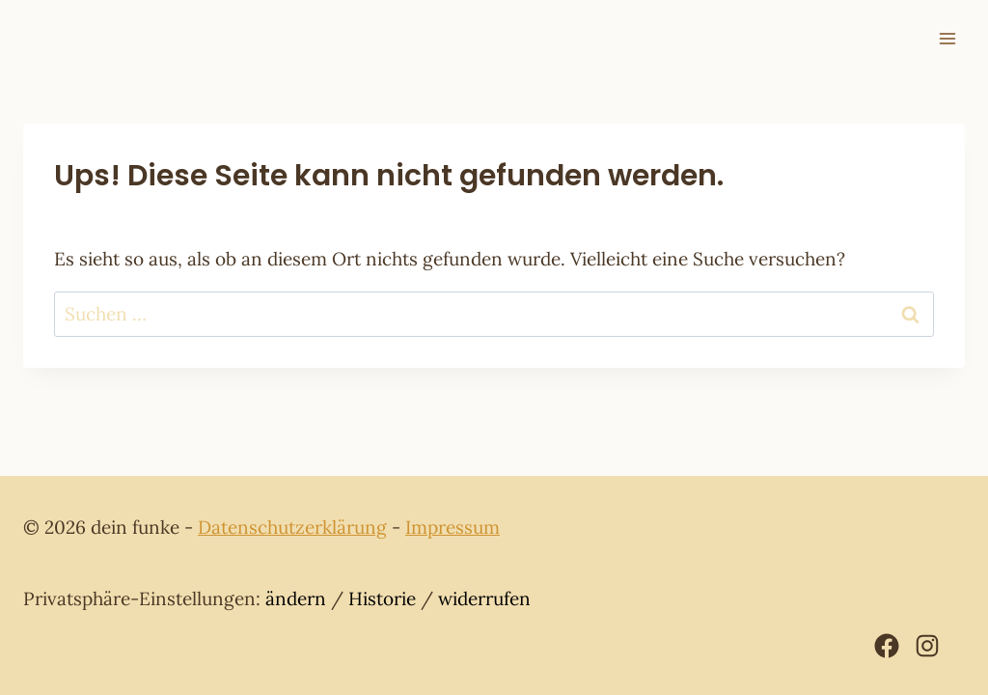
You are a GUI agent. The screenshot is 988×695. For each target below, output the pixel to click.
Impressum (452, 527)
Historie (382, 598)
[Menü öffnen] (947, 38)
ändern (295, 598)
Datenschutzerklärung (292, 527)
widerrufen (484, 598)
